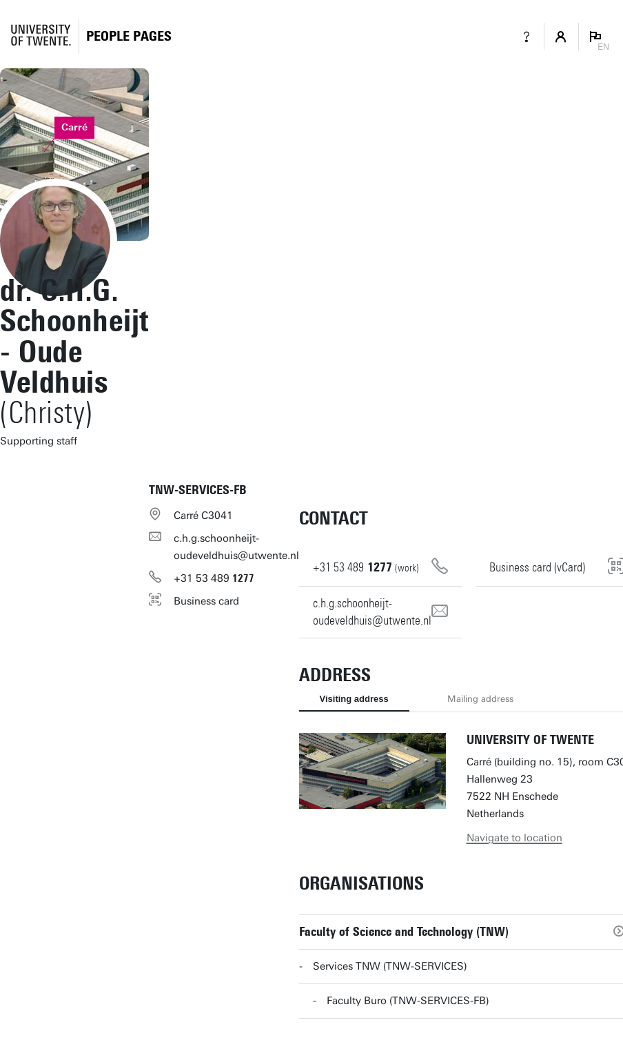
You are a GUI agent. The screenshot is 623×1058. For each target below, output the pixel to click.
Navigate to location (514, 838)
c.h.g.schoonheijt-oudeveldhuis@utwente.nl (236, 547)
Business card (206, 601)
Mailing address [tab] (480, 699)
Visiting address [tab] (354, 699)
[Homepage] (129, 36)
